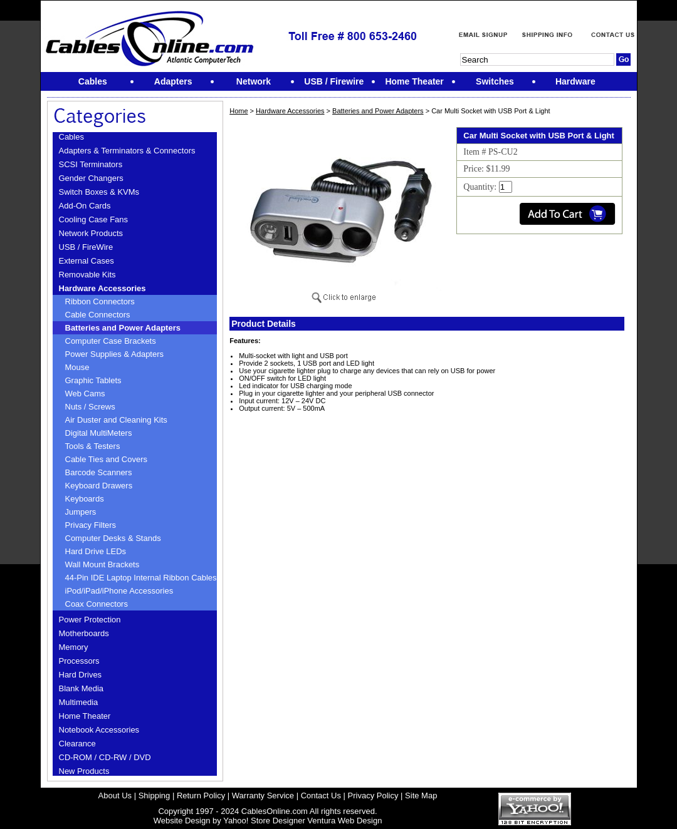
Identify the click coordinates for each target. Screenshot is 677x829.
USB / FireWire (86, 247)
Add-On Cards (85, 205)
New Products (84, 771)
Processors (79, 661)
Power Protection (90, 619)
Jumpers (81, 512)
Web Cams (85, 393)
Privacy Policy (373, 795)
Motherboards (84, 633)
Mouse (77, 367)
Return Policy (201, 795)
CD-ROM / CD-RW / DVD (105, 757)
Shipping (155, 795)
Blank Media (81, 688)
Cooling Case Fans (94, 219)
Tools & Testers (92, 446)
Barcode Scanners (98, 472)
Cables (71, 137)
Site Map (421, 795)
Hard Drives (80, 674)
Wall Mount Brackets (102, 564)
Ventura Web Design (344, 820)
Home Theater (85, 716)
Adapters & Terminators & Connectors (127, 150)
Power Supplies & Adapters (114, 354)
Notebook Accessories (99, 729)
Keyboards (84, 498)
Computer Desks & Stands (113, 538)
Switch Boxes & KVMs (99, 192)
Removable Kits (87, 274)
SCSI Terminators (91, 164)
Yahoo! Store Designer (264, 820)
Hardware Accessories (102, 288)
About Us (115, 795)
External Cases (86, 260)
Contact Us (321, 795)
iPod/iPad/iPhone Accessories (119, 590)
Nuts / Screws (90, 406)
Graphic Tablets (93, 380)
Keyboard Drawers (99, 485)
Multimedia (78, 702)
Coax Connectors (96, 604)
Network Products (91, 233)
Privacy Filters (91, 525)
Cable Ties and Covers (106, 459)
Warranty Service (263, 795)
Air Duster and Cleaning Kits (116, 420)
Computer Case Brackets (110, 341)
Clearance (77, 743)
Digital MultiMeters (98, 433)
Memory (73, 647)
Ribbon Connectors (100, 301)
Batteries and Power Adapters (123, 327)
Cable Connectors (97, 314)
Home (238, 111)
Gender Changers (91, 178)
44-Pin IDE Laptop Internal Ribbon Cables (141, 577)
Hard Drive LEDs (96, 551)
